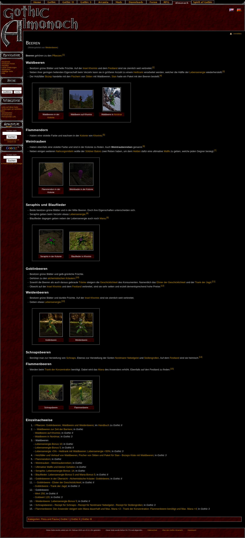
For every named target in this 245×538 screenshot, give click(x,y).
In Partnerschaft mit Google (11, 164)
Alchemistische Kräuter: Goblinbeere (89, 478)
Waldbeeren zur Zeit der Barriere (54, 429)
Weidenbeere (51, 47)
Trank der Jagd (203, 282)
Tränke (82, 282)
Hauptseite (6, 62)
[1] (63, 55)
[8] (87, 213)
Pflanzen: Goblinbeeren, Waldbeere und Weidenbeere (64, 425)
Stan (114, 76)
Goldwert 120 (42, 497)
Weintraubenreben (61, 463)
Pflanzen (57, 55)
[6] (144, 146)
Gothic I (65, 519)
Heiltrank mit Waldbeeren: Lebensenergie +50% (84, 451)
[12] (162, 285)
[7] (215, 150)
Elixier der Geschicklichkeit (171, 282)
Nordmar (118, 114)
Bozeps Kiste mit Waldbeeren (138, 455)
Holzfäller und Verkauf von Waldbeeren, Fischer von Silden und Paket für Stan (77, 455)
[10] (77, 277)
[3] (223, 71)
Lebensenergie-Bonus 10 (48, 444)
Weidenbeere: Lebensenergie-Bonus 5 (56, 501)
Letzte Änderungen (9, 67)
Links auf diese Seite (10, 107)
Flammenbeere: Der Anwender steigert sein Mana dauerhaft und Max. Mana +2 (78, 509)
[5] (104, 135)
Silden (89, 76)
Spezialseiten (7, 113)
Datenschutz (152, 530)
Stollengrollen (151, 358)
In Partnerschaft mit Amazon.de (11, 141)
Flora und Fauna (50, 519)
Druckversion (7, 115)
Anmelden (237, 34)
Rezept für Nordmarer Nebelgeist (96, 505)
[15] (172, 369)
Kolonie (50, 117)
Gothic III (87, 519)
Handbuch (103, 425)
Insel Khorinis (90, 68)
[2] (153, 67)
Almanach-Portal (8, 64)
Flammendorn (42, 459)
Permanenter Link (9, 117)
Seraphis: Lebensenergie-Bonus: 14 (54, 471)
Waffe (167, 151)
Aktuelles (5, 66)
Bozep (48, 76)
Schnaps (71, 358)
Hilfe (3, 73)
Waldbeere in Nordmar (47, 436)
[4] (161, 75)
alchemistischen (56, 278)
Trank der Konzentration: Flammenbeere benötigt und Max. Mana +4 (160, 509)
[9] (107, 217)
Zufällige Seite (7, 71)
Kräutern (70, 278)
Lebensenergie (197, 72)
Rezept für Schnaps (65, 505)
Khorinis (97, 135)
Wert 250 (40, 493)
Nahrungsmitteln (65, 151)
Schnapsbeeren (43, 505)
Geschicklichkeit (109, 282)
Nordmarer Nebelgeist (127, 358)
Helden (137, 151)
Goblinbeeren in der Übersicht (51, 478)
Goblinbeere (43, 482)
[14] (200, 357)
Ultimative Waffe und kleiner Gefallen (55, 467)
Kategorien (34, 519)
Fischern (76, 76)
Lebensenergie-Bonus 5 (48, 447)
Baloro (97, 151)
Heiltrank (138, 72)
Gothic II (75, 519)
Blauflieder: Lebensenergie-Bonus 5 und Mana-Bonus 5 (65, 474)
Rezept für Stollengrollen (129, 505)
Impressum (192, 530)
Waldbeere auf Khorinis (47, 433)
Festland (113, 68)
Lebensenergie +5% (46, 451)
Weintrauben (42, 463)
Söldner (89, 151)
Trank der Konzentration (58, 369)
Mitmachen (6, 69)
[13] (63, 301)
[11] (213, 281)
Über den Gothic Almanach (172, 530)
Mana (103, 218)
